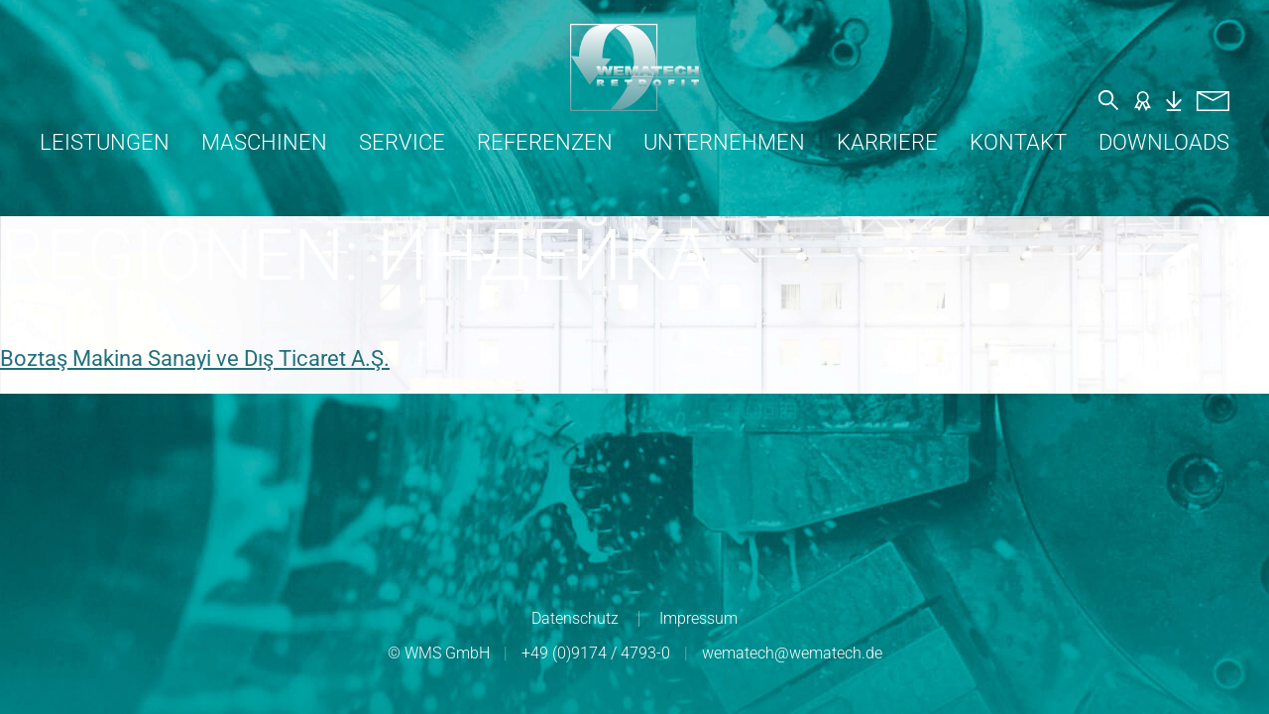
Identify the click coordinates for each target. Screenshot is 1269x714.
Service (402, 142)
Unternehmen (724, 142)
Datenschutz (575, 618)
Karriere (887, 142)
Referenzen (545, 142)
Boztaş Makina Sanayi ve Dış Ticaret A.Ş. (195, 358)
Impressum (698, 618)
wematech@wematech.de (792, 653)
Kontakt (1018, 142)
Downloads (1163, 142)
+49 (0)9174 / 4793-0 (595, 653)
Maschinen (264, 142)
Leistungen (105, 142)
